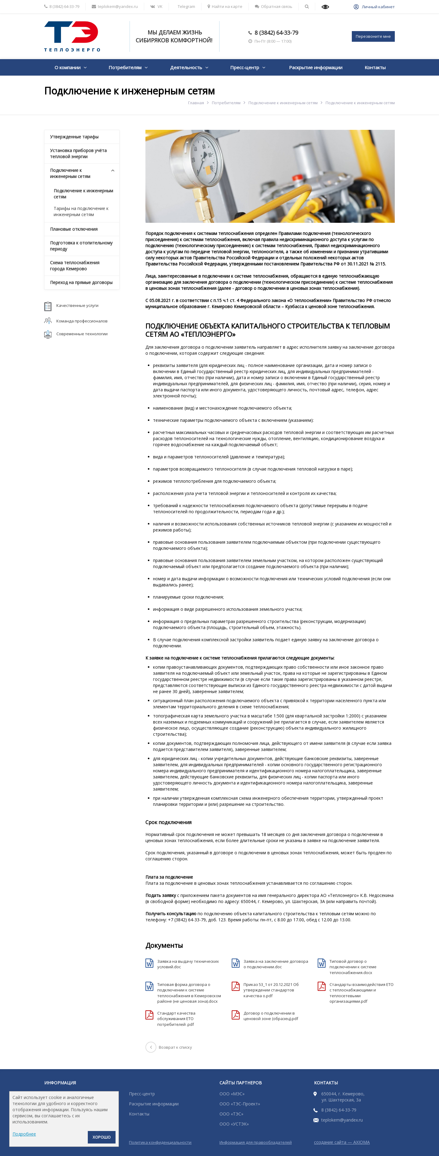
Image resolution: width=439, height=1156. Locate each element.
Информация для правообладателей (256, 1142)
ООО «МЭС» (232, 1094)
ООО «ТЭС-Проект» (240, 1104)
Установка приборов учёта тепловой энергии (78, 153)
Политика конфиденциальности (160, 1142)
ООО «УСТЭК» (234, 1124)
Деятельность (186, 67)
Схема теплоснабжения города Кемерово (74, 266)
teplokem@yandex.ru (342, 1120)
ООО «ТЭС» (231, 1114)
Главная (196, 102)
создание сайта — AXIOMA (342, 1142)
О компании (67, 67)
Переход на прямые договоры (81, 282)
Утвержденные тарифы (74, 137)
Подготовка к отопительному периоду (81, 246)
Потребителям (125, 67)
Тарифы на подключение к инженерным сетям (81, 211)
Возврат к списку (168, 1047)
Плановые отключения (74, 229)
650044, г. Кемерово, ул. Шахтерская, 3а (343, 1097)
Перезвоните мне (373, 36)
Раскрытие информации (315, 67)
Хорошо (102, 1137)
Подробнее (24, 1134)
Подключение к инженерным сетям (283, 102)
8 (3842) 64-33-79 (276, 32)
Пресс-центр (244, 67)
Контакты (375, 67)
